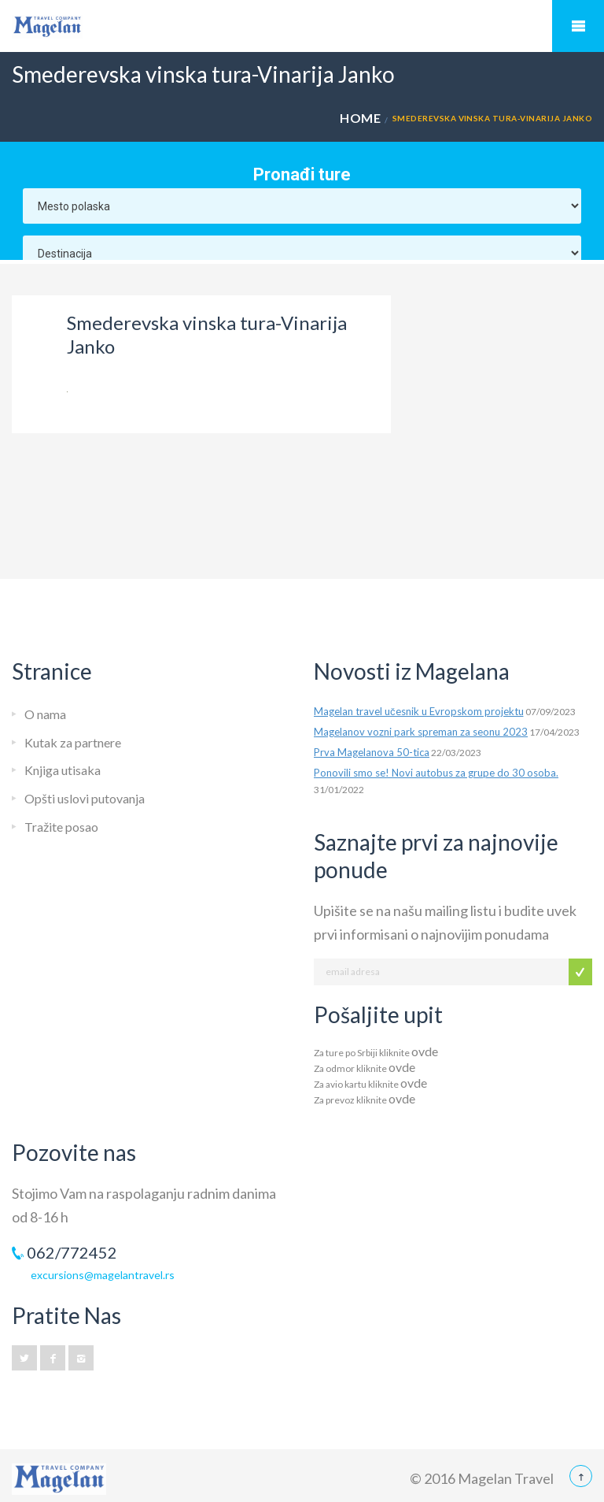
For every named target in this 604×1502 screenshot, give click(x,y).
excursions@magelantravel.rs (103, 1274)
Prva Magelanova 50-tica (371, 752)
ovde (424, 1051)
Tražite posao (61, 826)
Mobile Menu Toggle (578, 26)
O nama (45, 713)
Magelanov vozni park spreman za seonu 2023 (421, 731)
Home (360, 117)
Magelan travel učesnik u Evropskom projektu (419, 711)
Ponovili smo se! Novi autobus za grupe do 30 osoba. (436, 772)
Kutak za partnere (72, 742)
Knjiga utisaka (62, 769)
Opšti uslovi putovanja (84, 798)
